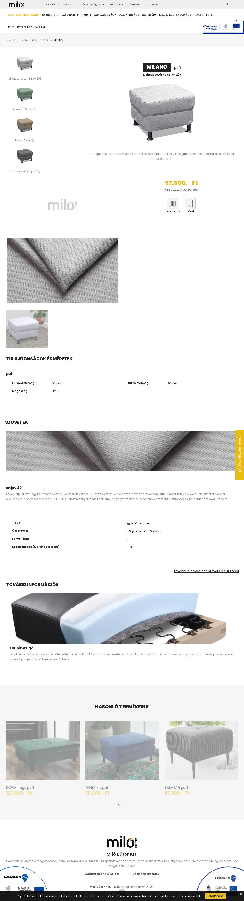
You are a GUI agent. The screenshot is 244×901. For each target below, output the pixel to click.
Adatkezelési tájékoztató (102, 874)
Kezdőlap (13, 40)
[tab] (24, 63)
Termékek (31, 40)
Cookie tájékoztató (146, 874)
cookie (175, 896)
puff (162, 67)
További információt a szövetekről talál (206, 571)
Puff (45, 40)
